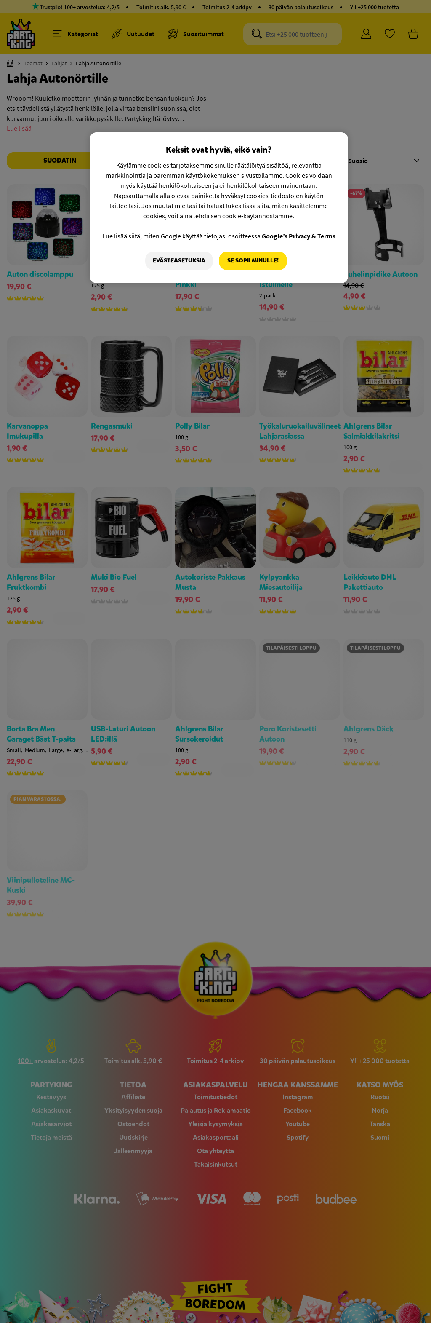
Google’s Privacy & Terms (298, 236)
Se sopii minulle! (253, 261)
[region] (219, 207)
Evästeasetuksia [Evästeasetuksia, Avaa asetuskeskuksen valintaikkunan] (179, 261)
